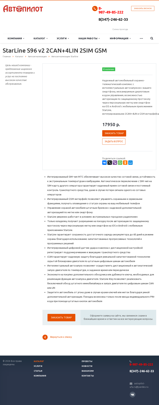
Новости (87, 366)
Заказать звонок (143, 8)
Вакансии (88, 371)
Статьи (38, 371)
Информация (120, 38)
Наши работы (89, 38)
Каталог (40, 38)
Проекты (87, 361)
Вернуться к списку (57, 337)
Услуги (63, 38)
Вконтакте (132, 394)
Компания (16, 38)
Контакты (88, 376)
